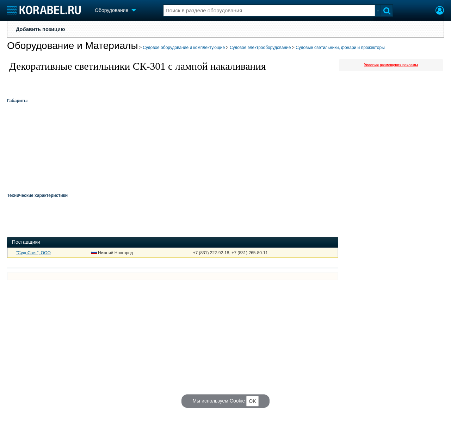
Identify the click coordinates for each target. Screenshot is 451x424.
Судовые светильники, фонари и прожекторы (340, 47)
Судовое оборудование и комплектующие (184, 47)
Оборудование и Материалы (72, 45)
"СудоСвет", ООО (33, 252)
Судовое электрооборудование (260, 47)
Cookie (237, 401)
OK (252, 401)
